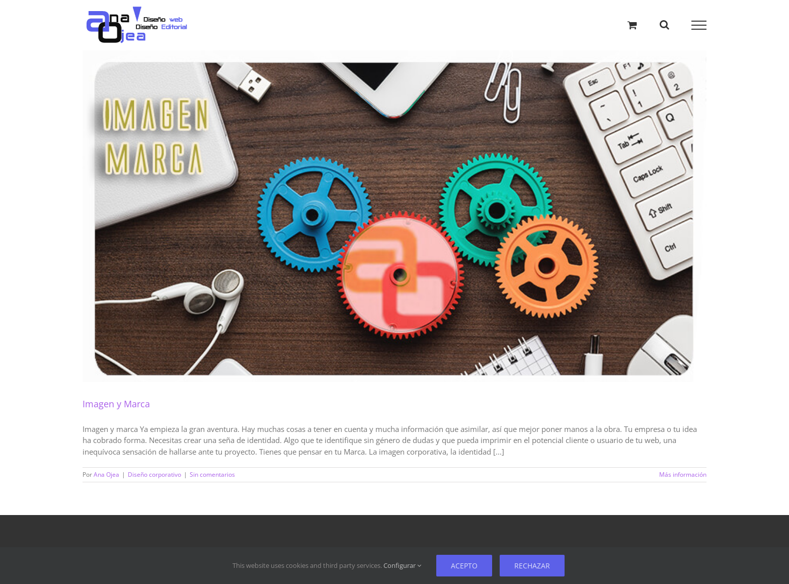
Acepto (464, 565)
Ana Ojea (106, 474)
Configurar (402, 565)
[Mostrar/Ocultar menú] (699, 25)
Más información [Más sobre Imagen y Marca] (682, 474)
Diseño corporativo (154, 474)
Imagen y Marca (116, 404)
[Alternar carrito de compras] (632, 25)
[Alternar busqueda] (664, 25)
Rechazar (532, 565)
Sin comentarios (212, 474)
